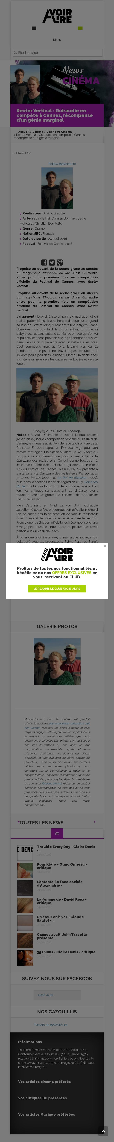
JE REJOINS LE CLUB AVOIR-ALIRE (57, 588)
